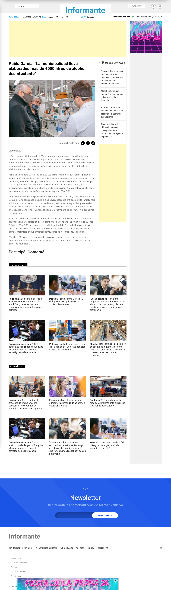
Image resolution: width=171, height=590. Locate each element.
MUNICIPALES (67, 548)
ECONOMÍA (27, 548)
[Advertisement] (67, 39)
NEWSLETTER (136, 6)
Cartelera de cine (18, 571)
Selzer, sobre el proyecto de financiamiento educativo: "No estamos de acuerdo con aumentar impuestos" (112, 77)
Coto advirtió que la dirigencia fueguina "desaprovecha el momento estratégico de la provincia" (112, 130)
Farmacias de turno (121, 17)
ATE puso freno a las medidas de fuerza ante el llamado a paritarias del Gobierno (112, 112)
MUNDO (91, 548)
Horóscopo (16, 558)
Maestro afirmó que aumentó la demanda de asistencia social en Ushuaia (112, 95)
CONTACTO (103, 548)
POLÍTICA (80, 548)
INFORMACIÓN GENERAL (46, 548)
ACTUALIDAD (15, 548)
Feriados (14, 567)
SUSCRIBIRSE (105, 515)
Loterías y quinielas (19, 562)
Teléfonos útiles (18, 576)
